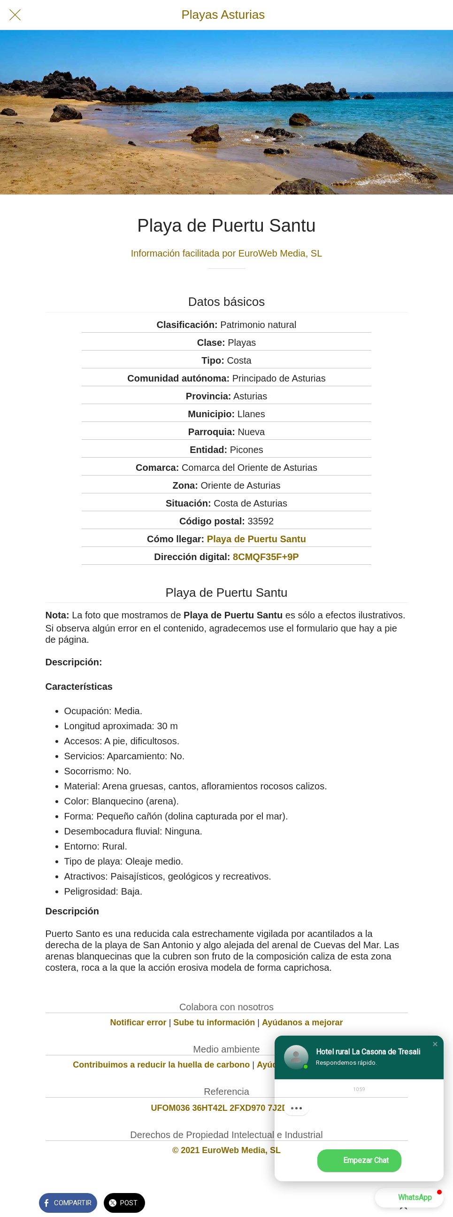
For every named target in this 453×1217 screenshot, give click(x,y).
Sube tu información (214, 1022)
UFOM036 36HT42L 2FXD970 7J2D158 (226, 1108)
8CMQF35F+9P (266, 557)
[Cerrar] (15, 15)
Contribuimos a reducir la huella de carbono (161, 1064)
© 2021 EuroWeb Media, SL (226, 1150)
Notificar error (138, 1022)
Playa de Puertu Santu (256, 539)
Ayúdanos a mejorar (302, 1022)
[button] (435, 1044)
